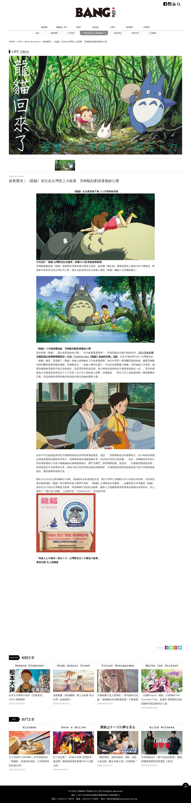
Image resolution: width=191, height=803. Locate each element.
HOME (12, 41)
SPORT (129, 27)
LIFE (112, 27)
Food (71, 33)
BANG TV (61, 27)
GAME (152, 33)
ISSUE (95, 27)
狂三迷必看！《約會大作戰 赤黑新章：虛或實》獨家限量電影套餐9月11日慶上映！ (73, 761)
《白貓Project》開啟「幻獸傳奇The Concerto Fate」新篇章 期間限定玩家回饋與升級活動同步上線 (161, 699)
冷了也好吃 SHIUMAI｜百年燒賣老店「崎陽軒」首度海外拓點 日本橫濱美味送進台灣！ (29, 761)
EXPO (147, 27)
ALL (38, 33)
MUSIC (135, 33)
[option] (95, 105)
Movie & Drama (93, 33)
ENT (78, 27)
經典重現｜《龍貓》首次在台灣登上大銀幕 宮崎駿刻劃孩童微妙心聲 (75, 41)
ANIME (54, 33)
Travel (117, 33)
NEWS (44, 27)
